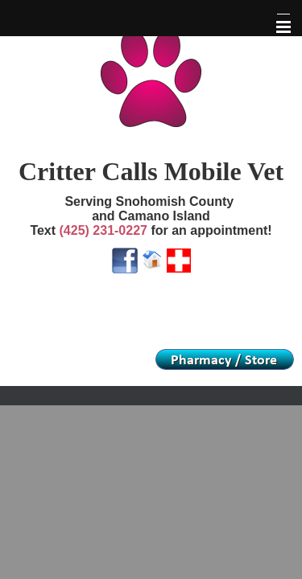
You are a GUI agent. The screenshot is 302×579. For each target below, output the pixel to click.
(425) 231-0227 (103, 230)
